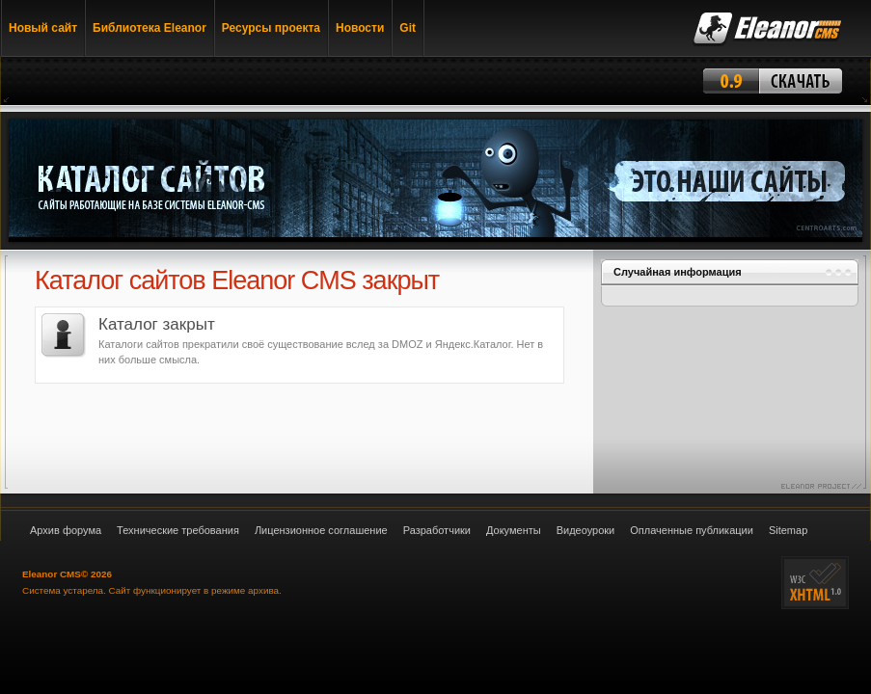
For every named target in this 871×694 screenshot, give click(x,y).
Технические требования (178, 530)
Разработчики (437, 530)
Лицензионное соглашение (321, 530)
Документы (513, 530)
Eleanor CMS (51, 574)
